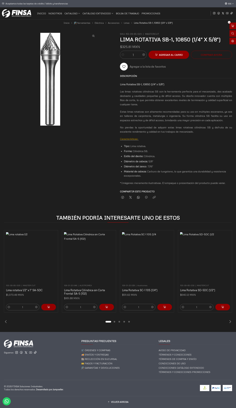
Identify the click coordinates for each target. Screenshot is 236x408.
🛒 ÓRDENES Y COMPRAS (95, 350)
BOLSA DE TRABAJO (127, 13)
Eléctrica (99, 23)
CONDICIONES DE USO (172, 363)
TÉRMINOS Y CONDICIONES (175, 354)
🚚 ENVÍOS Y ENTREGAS (95, 354)
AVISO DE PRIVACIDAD (172, 350)
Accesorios (113, 23)
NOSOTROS (55, 13)
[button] (108, 322)
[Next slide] (229, 322)
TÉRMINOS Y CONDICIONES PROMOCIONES (184, 372)
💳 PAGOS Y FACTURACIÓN (96, 363)
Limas (127, 23)
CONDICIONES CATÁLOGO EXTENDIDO (181, 367)
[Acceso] (232, 41)
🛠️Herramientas (82, 23)
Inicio (67, 23)
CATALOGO (72, 13)
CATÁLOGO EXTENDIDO (98, 13)
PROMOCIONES (151, 13)
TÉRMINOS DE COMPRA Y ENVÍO (178, 359)
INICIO (41, 13)
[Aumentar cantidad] (143, 55)
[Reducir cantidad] (123, 55)
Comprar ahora (211, 54)
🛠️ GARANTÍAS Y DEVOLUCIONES (100, 367)
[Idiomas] (229, 3)
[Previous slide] (6, 322)
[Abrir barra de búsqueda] (232, 33)
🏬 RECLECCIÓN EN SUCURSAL (99, 359)
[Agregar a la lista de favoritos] (143, 67)
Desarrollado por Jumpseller (49, 389)
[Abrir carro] (232, 26)
